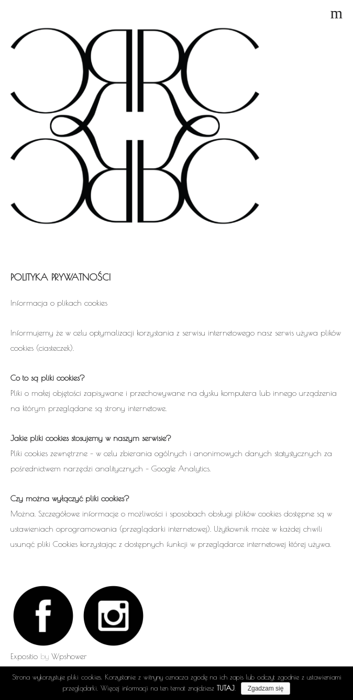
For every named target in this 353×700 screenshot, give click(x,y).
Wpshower (69, 656)
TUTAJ (226, 688)
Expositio (24, 656)
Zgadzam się (266, 688)
